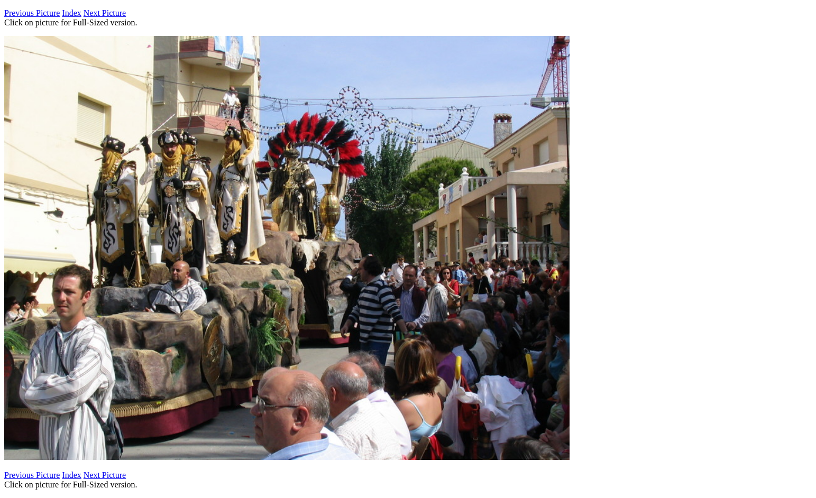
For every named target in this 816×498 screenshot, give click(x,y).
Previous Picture (32, 12)
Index (71, 12)
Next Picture (105, 12)
